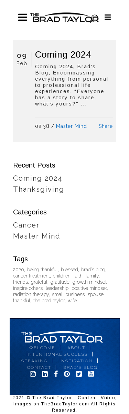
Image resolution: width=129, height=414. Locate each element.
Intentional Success (57, 354)
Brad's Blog (80, 367)
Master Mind (71, 126)
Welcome (42, 347)
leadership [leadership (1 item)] (57, 288)
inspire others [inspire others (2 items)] (28, 288)
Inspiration (76, 361)
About (76, 347)
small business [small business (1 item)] (68, 294)
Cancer (26, 225)
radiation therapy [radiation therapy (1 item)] (31, 294)
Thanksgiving (38, 189)
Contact (39, 367)
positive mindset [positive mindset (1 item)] (89, 288)
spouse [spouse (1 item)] (96, 294)
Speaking (34, 361)
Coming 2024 (63, 54)
